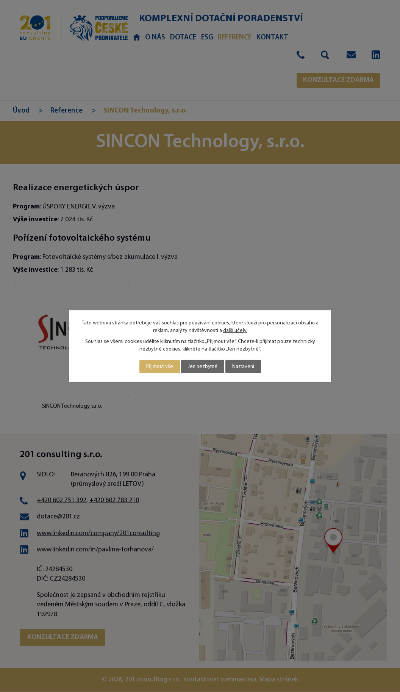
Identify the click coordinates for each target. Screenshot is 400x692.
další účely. (235, 330)
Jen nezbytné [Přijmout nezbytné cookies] (202, 366)
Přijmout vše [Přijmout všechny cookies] (158, 366)
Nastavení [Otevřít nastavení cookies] (244, 366)
